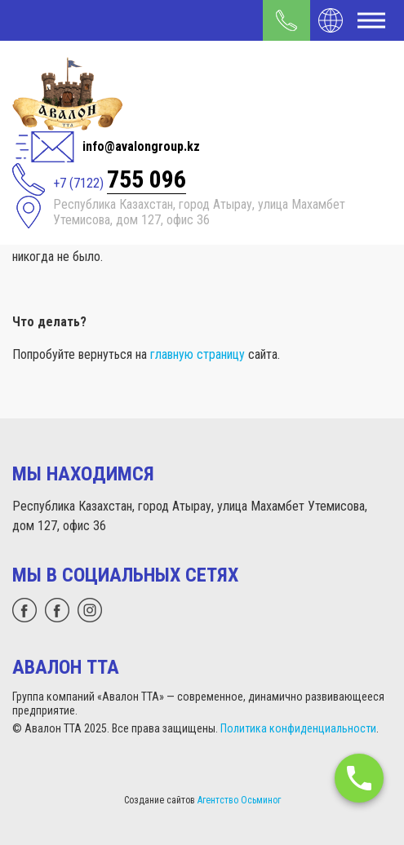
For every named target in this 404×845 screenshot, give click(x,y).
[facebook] (57, 610)
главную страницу (197, 354)
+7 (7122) (119, 179)
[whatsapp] (24, 610)
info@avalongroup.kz (141, 146)
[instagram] (90, 610)
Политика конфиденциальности (298, 728)
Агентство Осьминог (239, 800)
